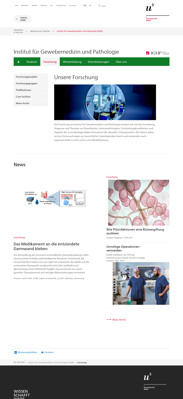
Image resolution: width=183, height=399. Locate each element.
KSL (51, 5)
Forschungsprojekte (26, 76)
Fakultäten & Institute (18, 31)
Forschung (50, 61)
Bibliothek (25, 5)
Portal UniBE (23, 18)
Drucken (49, 311)
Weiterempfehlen (27, 311)
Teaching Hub (61, 5)
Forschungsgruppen (26, 83)
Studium (31, 61)
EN (90, 5)
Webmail (44, 5)
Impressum (99, 369)
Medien (34, 5)
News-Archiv (22, 103)
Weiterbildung (72, 61)
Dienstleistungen (98, 61)
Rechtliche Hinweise (81, 369)
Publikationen (23, 89)
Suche (103, 6)
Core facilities (23, 96)
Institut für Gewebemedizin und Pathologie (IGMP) (51, 322)
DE (85, 5)
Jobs (16, 5)
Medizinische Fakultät (40, 31)
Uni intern (72, 5)
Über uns (121, 61)
